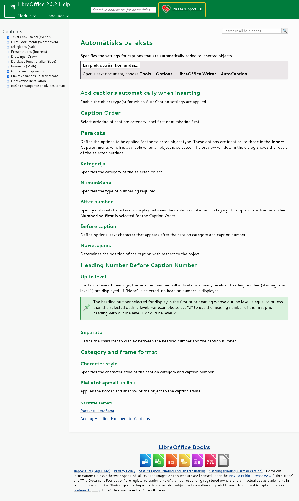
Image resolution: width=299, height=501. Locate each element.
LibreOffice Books (184, 447)
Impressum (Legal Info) (92, 470)
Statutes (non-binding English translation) (172, 470)
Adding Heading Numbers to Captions (115, 418)
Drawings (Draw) (24, 56)
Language (55, 15)
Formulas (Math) (23, 66)
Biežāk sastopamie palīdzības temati (38, 85)
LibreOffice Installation (28, 81)
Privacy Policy (124, 470)
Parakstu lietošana (97, 410)
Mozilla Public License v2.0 (250, 475)
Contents (12, 31)
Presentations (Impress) (29, 51)
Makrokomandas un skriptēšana (35, 76)
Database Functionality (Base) (33, 61)
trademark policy (87, 490)
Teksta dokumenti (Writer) (31, 37)
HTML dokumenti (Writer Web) (34, 42)
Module (24, 15)
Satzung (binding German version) (236, 470)
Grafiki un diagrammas (28, 71)
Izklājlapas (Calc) (24, 46)
